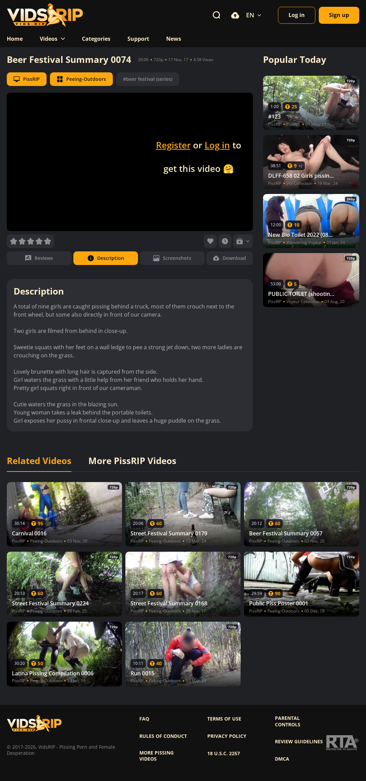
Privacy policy (226, 736)
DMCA (282, 759)
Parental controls (287, 721)
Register (173, 145)
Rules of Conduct (163, 736)
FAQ (144, 719)
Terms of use (224, 719)
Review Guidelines (299, 742)
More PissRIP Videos (132, 461)
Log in (217, 145)
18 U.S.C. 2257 (223, 753)
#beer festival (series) (147, 79)
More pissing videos (156, 756)
